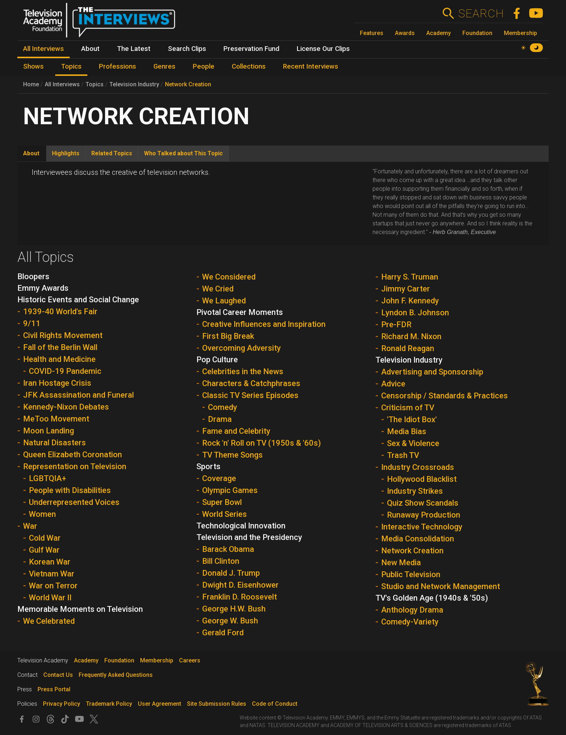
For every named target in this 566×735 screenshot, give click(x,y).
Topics (95, 84)
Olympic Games (230, 490)
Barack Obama (228, 549)
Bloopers (33, 276)
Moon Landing (48, 430)
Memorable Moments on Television (80, 609)
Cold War (45, 537)
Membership (520, 33)
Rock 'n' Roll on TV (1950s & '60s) (261, 443)
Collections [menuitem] (249, 66)
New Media (401, 562)
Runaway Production (423, 514)
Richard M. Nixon (411, 336)
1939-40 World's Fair (60, 311)
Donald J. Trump (231, 573)
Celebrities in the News (242, 371)
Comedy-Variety (410, 621)
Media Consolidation (417, 538)
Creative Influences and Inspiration (264, 324)
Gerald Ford (223, 632)
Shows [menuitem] (33, 66)
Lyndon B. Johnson (415, 312)
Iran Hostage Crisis (57, 383)
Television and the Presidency (249, 537)
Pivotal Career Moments (239, 312)
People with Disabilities (70, 490)
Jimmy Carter (405, 288)
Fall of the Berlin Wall (60, 347)
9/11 (31, 323)
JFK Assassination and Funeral (78, 394)
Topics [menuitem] (71, 66)
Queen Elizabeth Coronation (72, 454)
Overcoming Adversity (241, 348)
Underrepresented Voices (74, 502)
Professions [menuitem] (117, 66)
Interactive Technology (421, 526)
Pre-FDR (396, 324)
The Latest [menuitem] (134, 49)
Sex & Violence (413, 443)
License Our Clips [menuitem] (323, 49)
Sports (208, 466)
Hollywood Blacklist (422, 479)
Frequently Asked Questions (116, 674)
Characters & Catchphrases (251, 383)
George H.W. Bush (234, 608)
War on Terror (53, 585)
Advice (393, 383)
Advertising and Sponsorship (432, 371)
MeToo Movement (56, 418)
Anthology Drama (412, 609)
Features (371, 33)
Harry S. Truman (409, 276)
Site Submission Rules (216, 703)
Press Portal (54, 689)
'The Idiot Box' (412, 419)
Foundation (477, 33)
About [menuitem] (90, 49)
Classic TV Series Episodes (250, 395)
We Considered (229, 276)
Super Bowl (222, 502)
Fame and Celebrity (236, 431)
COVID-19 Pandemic (65, 371)
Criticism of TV (407, 407)
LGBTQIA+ (47, 478)
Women (42, 514)
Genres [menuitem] (164, 66)
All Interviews (62, 84)
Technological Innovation (241, 525)
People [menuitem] (203, 66)
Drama (220, 419)
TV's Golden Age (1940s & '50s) (431, 597)
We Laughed (224, 300)
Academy (438, 33)
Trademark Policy (109, 703)
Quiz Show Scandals (422, 502)
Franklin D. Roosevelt (239, 596)
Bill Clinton (220, 561)
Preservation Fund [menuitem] (251, 49)
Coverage (219, 478)
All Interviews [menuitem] (43, 49)
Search (481, 13)
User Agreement (159, 703)
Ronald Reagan (407, 348)
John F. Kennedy (410, 300)
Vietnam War (51, 573)
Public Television (410, 574)
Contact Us (58, 674)
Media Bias (406, 431)
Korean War (49, 561)
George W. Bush (230, 620)
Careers (189, 660)
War (30, 526)
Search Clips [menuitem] (187, 49)
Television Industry (134, 84)
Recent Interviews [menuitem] (310, 66)
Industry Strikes (415, 491)
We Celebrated (49, 621)
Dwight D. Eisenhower (240, 584)
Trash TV (403, 455)
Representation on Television (74, 466)
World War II (50, 597)
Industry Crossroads (417, 467)
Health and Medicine (59, 359)
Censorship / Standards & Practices (444, 395)
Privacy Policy (61, 703)
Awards (405, 33)
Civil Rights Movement (63, 335)
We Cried (218, 288)
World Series (224, 514)
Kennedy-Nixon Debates (66, 406)
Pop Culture (217, 359)
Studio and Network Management (440, 586)
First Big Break (228, 336)
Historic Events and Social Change (78, 299)
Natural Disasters (54, 442)
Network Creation (188, 84)
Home (31, 84)
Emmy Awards (43, 288)
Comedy (222, 407)
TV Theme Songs (232, 454)
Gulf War (44, 549)
